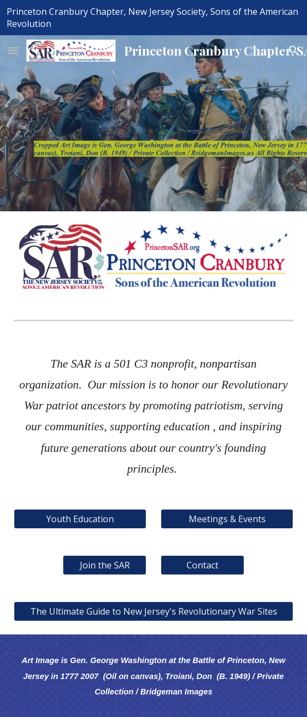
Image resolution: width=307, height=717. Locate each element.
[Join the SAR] (104, 565)
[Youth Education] (79, 519)
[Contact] (202, 565)
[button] (13, 50)
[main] (153, 415)
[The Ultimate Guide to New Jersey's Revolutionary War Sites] (153, 611)
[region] (153, 17)
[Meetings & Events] (226, 519)
